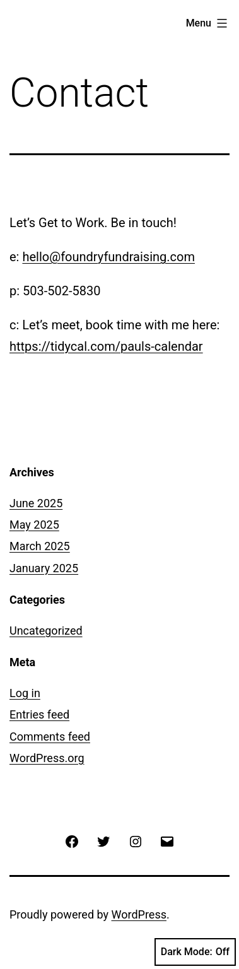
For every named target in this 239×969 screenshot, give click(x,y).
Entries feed (39, 714)
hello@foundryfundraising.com (108, 256)
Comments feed (49, 736)
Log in (24, 693)
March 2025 (39, 546)
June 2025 (35, 503)
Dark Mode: (195, 952)
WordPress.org (47, 758)
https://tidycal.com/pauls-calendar (106, 346)
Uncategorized (46, 630)
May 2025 (34, 524)
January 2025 (43, 568)
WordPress (139, 914)
